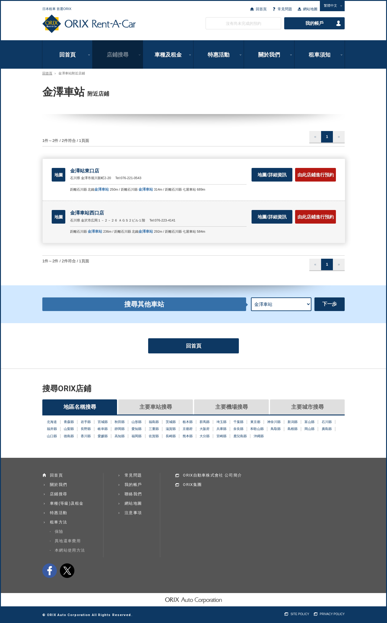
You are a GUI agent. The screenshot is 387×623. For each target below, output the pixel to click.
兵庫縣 (221, 429)
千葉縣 (238, 422)
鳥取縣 (276, 429)
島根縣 (293, 429)
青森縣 (69, 422)
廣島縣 (327, 429)
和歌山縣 (257, 429)
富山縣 (309, 422)
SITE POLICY (300, 614)
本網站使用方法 (70, 550)
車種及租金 (168, 54)
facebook (49, 570)
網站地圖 (310, 9)
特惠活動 (218, 54)
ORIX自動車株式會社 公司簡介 (212, 475)
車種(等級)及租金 (67, 503)
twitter (67, 570)
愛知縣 (136, 429)
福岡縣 (136, 436)
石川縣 (327, 422)
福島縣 (154, 422)
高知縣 (120, 436)
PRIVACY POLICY (332, 614)
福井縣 (52, 429)
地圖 (58, 174)
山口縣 (52, 436)
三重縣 (154, 429)
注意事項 (133, 512)
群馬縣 (205, 422)
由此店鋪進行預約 (316, 175)
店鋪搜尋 (117, 54)
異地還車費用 (68, 541)
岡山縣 (309, 429)
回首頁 (261, 9)
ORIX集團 (192, 484)
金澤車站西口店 (87, 213)
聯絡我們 (133, 494)
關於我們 (269, 54)
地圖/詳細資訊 (272, 175)
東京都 (255, 422)
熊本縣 (188, 436)
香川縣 (86, 436)
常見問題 (285, 9)
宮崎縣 (221, 436)
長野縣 (86, 429)
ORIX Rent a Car (89, 24)
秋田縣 (120, 422)
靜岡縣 (120, 429)
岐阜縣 (103, 429)
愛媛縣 (103, 436)
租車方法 (58, 522)
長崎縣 (171, 436)
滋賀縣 (171, 429)
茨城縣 (171, 422)
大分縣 (205, 436)
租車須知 (319, 54)
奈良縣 (238, 429)
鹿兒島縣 (240, 436)
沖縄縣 (259, 436)
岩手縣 (86, 422)
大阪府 (205, 429)
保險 (59, 531)
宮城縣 (103, 422)
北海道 (52, 422)
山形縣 (136, 422)
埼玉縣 (221, 422)
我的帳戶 (314, 23)
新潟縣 (293, 422)
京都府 (188, 429)
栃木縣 (188, 422)
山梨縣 (69, 429)
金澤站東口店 (84, 171)
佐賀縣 (154, 436)
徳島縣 (69, 436)
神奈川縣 (274, 422)
